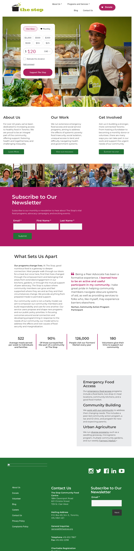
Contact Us (88, 10)
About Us (57, 4)
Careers (15, 510)
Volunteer (16, 498)
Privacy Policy (18, 521)
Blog (76, 10)
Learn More (13, 151)
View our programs (64, 151)
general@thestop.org (62, 529)
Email (95, 497)
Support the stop (111, 151)
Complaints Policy (20, 526)
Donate (15, 493)
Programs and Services (78, 4)
